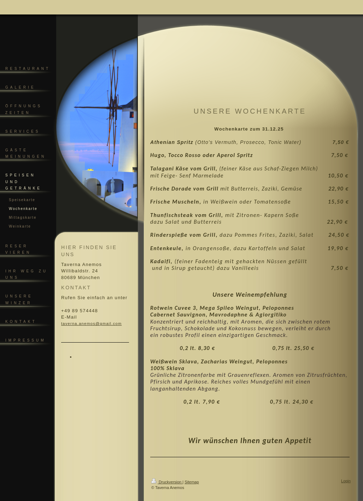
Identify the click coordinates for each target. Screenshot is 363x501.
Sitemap (192, 482)
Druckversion (166, 482)
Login (346, 481)
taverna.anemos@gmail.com (91, 323)
